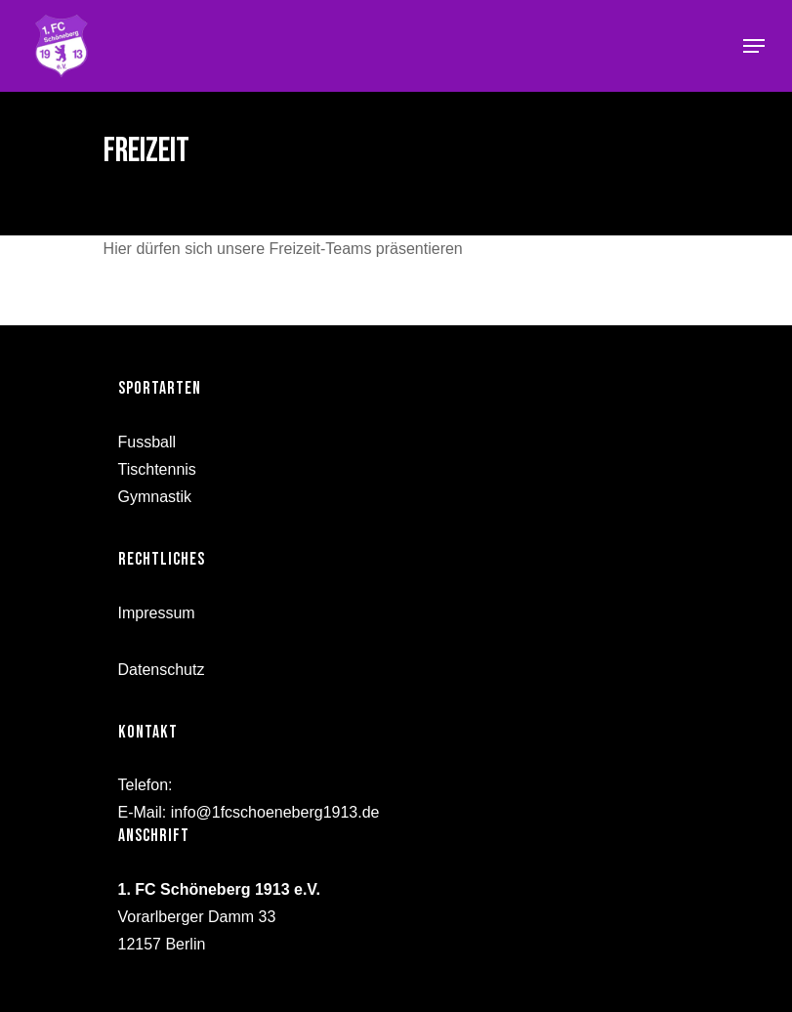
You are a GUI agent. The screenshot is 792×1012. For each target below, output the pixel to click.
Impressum (156, 613)
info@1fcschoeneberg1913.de (275, 812)
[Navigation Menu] (754, 46)
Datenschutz (161, 669)
